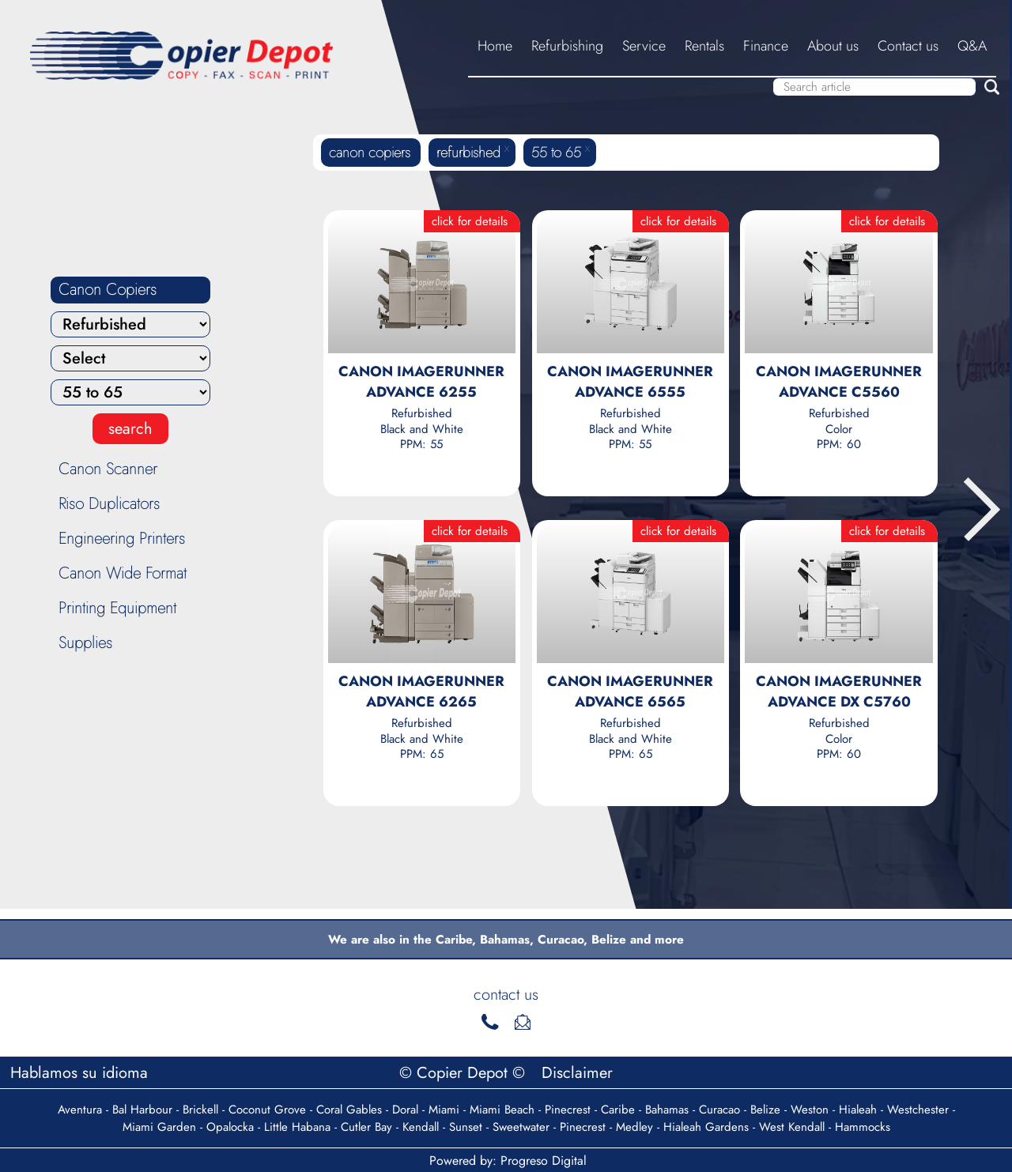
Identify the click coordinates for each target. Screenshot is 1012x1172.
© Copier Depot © (464, 1072)
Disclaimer (577, 1072)
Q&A (972, 46)
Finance (765, 46)
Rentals (704, 46)
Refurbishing (567, 46)
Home (495, 46)
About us (833, 46)
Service (644, 46)
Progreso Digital (543, 1160)
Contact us (908, 46)
